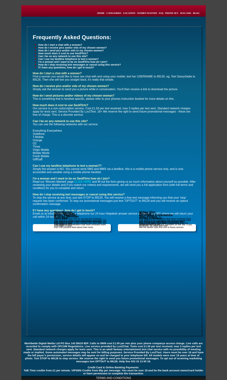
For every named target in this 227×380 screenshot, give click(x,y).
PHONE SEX (171, 13)
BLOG (196, 13)
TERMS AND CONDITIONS (113, 377)
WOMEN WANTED (147, 13)
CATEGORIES (113, 13)
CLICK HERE (82, 181)
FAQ (161, 13)
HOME (101, 13)
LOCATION (129, 13)
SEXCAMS (185, 13)
